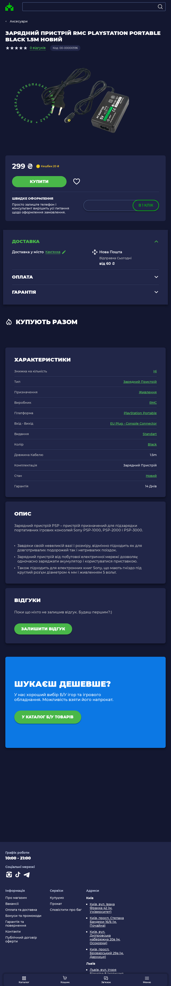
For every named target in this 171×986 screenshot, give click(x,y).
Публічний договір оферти (21, 939)
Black (152, 445)
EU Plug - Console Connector (133, 424)
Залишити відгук (43, 629)
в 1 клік (145, 205)
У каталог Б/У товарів (50, 718)
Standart (150, 435)
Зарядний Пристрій (140, 382)
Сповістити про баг (66, 910)
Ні (155, 372)
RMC (153, 403)
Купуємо (57, 898)
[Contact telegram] (27, 875)
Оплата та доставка (21, 910)
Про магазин (16, 898)
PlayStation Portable (140, 414)
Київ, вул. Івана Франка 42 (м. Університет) (102, 908)
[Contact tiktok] (18, 875)
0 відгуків (38, 48)
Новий (151, 476)
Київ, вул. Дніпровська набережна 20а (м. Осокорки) (105, 937)
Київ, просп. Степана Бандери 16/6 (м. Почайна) (107, 922)
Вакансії (12, 904)
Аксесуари (19, 21)
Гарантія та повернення (15, 924)
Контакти (13, 932)
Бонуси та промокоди (23, 916)
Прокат (56, 904)
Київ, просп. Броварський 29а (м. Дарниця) (107, 953)
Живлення (148, 393)
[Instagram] (9, 875)
